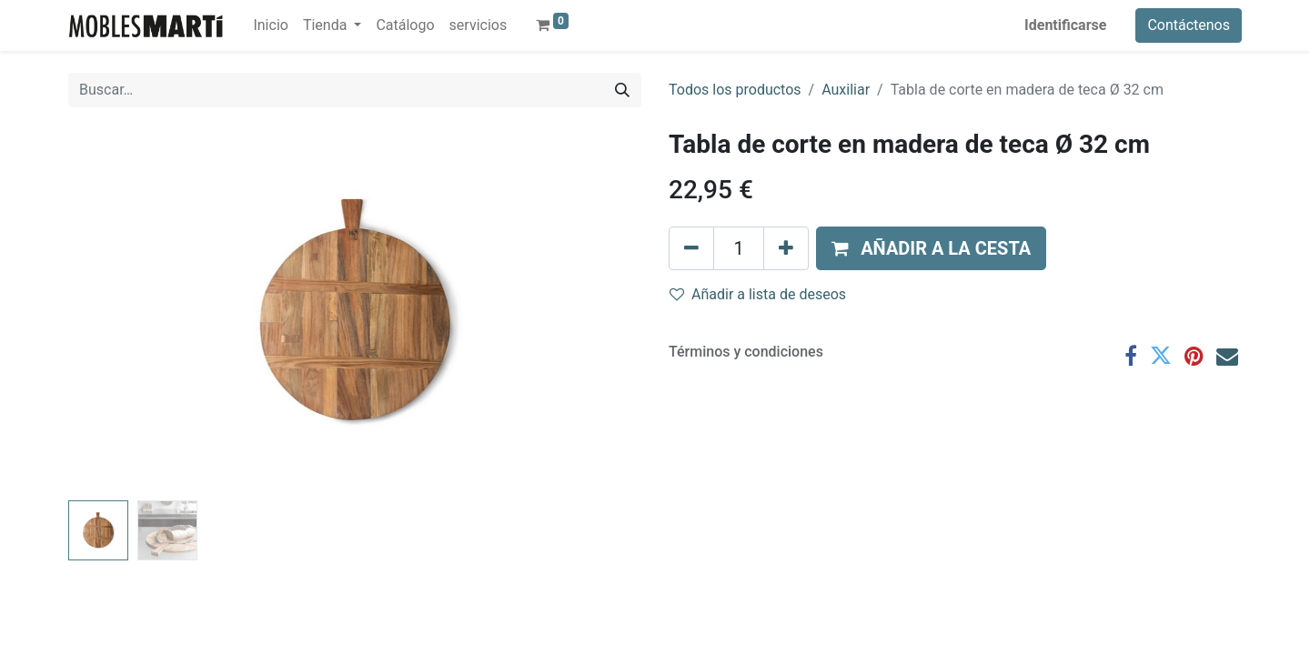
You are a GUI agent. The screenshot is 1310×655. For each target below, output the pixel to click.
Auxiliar (845, 89)
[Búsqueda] (622, 90)
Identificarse (1065, 25)
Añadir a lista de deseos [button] (758, 294)
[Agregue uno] (786, 248)
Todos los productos (735, 89)
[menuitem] (270, 25)
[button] (931, 248)
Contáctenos (1188, 25)
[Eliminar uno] (691, 248)
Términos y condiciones (746, 351)
